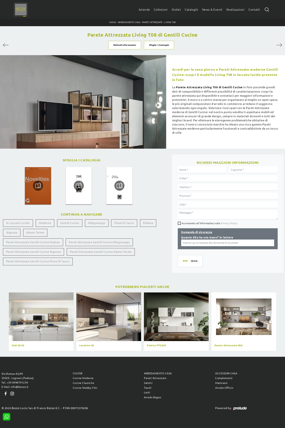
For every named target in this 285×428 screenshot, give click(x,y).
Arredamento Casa (129, 22)
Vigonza (11, 232)
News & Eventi (212, 9)
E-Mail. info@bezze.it (15, 386)
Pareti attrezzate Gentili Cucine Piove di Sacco (38, 261)
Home (112, 22)
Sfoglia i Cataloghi (159, 45)
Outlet (176, 9)
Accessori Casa (226, 373)
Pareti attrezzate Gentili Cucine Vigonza (33, 251)
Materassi (221, 382)
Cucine (78, 373)
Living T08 (170, 22)
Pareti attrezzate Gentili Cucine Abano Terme (101, 251)
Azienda (144, 9)
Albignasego (96, 223)
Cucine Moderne (83, 378)
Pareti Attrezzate (152, 22)
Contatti (254, 9)
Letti (147, 392)
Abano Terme (35, 232)
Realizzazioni (235, 9)
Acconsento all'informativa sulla (209, 223)
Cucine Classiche (83, 382)
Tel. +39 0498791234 (14, 382)
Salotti (148, 382)
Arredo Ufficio (224, 387)
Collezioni (161, 9)
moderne (45, 223)
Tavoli (147, 387)
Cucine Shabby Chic (85, 387)
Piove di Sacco (124, 223)
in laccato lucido (18, 223)
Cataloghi (191, 9)
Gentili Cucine (69, 223)
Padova (148, 223)
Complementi (224, 378)
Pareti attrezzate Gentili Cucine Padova (33, 242)
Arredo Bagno (152, 397)
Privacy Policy (229, 223)
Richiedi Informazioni (124, 45)
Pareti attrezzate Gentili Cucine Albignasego (99, 242)
